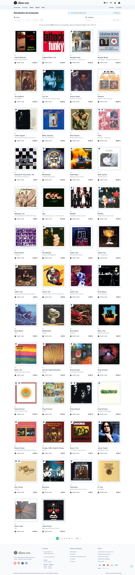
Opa (43, 214)
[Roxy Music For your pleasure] (109, 276)
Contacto (72, 561)
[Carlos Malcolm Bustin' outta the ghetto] (26, 41)
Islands (100, 372)
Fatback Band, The (49, 57)
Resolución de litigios (104, 559)
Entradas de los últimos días (78, 556)
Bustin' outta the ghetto (21, 59)
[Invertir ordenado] (114, 20)
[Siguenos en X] (22, 563)
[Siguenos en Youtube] (15, 563)
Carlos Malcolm (20, 57)
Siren (15, 333)
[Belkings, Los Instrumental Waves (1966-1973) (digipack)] (26, 198)
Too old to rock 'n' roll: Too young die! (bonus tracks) (53, 294)
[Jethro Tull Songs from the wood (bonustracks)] (26, 276)
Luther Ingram (19, 135)
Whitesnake (46, 331)
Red (71, 411)
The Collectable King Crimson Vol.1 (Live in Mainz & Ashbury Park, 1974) (25, 450)
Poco (99, 135)
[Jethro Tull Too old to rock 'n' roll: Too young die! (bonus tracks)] (53, 276)
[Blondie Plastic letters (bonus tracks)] (109, 198)
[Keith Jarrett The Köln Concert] (109, 158)
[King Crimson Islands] (109, 354)
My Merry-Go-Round (76, 98)
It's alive (44, 489)
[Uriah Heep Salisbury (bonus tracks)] (81, 158)
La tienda (118, 7)
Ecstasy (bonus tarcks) (76, 137)
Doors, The (74, 448)
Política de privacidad (104, 554)
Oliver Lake (18, 526)
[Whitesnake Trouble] (53, 315)
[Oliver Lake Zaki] (26, 510)
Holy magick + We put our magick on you (109, 59)
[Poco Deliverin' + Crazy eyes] (109, 119)
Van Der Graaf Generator (51, 370)
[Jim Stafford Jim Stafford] (26, 80)
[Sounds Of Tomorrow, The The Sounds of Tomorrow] (26, 158)
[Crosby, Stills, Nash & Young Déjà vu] (53, 432)
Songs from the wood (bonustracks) (24, 294)
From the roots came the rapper (51, 98)
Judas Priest (46, 526)
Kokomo (101, 96)
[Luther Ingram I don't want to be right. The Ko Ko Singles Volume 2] (26, 119)
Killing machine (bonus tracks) (50, 528)
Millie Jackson (47, 135)
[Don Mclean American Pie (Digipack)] (53, 237)
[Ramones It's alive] (53, 471)
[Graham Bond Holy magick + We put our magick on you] (109, 41)
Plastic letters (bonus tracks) (106, 215)
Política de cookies (103, 556)
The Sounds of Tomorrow (21, 176)
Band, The (101, 331)
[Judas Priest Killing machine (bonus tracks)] (53, 510)
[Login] (115, 2)
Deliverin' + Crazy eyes (104, 137)
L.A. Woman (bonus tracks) (77, 450)
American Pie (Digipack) (49, 255)
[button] (106, 2)
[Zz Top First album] (109, 471)
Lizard (44, 411)
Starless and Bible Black (104, 411)
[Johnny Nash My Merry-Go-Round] (81, 80)
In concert (17, 255)
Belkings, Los (19, 214)
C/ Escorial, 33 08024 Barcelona (49, 552)
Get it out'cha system (48, 137)
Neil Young (18, 487)
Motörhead (46, 175)
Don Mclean (46, 253)
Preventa (25, 7)
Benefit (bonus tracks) (76, 255)
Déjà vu (44, 450)
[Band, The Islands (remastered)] (109, 315)
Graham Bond (103, 57)
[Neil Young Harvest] (26, 471)
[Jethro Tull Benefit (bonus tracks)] (81, 237)
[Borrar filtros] (42, 20)
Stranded (72, 333)
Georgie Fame (75, 57)
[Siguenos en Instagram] (19, 563)
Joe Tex (45, 96)
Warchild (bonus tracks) (76, 294)
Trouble (44, 333)
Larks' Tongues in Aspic (21, 411)
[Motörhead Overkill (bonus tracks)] (53, 158)
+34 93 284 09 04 (49, 557)
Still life (44, 372)
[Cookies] (131, 566)
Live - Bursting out (103, 255)
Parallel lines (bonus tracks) (77, 215)
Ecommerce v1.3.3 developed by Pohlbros (48, 573)
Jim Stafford (19, 96)
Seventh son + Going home (77, 59)
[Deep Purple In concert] (26, 237)
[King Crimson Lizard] (53, 393)
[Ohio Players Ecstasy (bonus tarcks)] (81, 119)
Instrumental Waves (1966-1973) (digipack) (25, 215)
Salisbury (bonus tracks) (77, 176)
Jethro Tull (74, 253)
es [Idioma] (106, 3)
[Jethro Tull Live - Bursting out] (109, 237)
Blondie (73, 214)
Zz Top (100, 487)
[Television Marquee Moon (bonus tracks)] (81, 471)
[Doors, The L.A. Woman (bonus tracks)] (81, 432)
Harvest (16, 489)
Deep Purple (19, 253)
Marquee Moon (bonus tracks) (78, 489)
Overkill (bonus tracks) (48, 176)
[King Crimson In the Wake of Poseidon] (81, 354)
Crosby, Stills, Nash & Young (53, 448)
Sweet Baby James (103, 450)
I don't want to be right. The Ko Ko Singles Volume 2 (25, 137)
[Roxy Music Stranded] (81, 315)
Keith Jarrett (102, 175)
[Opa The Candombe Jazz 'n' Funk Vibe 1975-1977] (53, 198)
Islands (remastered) (103, 333)
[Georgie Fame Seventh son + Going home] (81, 41)
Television (74, 487)
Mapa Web (101, 561)
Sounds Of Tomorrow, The (24, 175)
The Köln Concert (102, 176)
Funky (44, 59)
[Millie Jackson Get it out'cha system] (53, 119)
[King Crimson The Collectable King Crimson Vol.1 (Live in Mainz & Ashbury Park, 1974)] (26, 432)
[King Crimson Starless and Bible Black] (109, 393)
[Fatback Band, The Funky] (53, 41)
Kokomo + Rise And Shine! (105, 98)
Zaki (15, 528)
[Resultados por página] (118, 20)
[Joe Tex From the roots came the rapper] (53, 80)
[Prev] (55, 538)
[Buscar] (111, 2)
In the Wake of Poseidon (77, 372)
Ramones (45, 487)
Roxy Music (102, 292)
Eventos (111, 7)
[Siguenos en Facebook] (26, 563)
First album (101, 489)
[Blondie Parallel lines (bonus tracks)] (81, 198)
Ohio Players (75, 135)
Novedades (17, 7)
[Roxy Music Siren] (26, 315)
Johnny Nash (75, 96)
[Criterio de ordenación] (99, 20)
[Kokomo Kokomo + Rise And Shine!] (109, 80)
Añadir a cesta (19, 62)
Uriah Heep (74, 175)
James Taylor (103, 448)
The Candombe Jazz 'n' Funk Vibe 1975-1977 (53, 215)
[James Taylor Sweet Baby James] (109, 432)
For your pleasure (102, 294)
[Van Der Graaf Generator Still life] (53, 354)
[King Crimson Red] (81, 393)
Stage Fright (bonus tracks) (22, 372)
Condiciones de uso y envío (105, 551)
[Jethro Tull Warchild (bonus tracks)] (81, 276)
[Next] (80, 538)
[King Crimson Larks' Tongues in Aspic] (26, 393)
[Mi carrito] (119, 2)
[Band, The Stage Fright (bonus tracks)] (26, 354)
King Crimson (75, 370)
